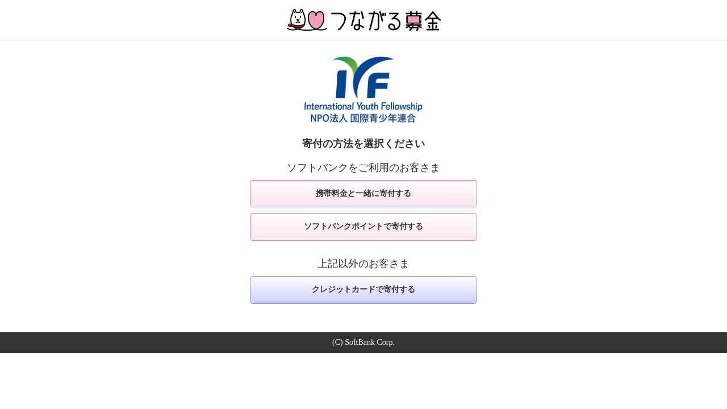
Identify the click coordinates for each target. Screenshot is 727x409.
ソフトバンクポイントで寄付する (363, 226)
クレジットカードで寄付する (363, 289)
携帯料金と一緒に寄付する (363, 193)
